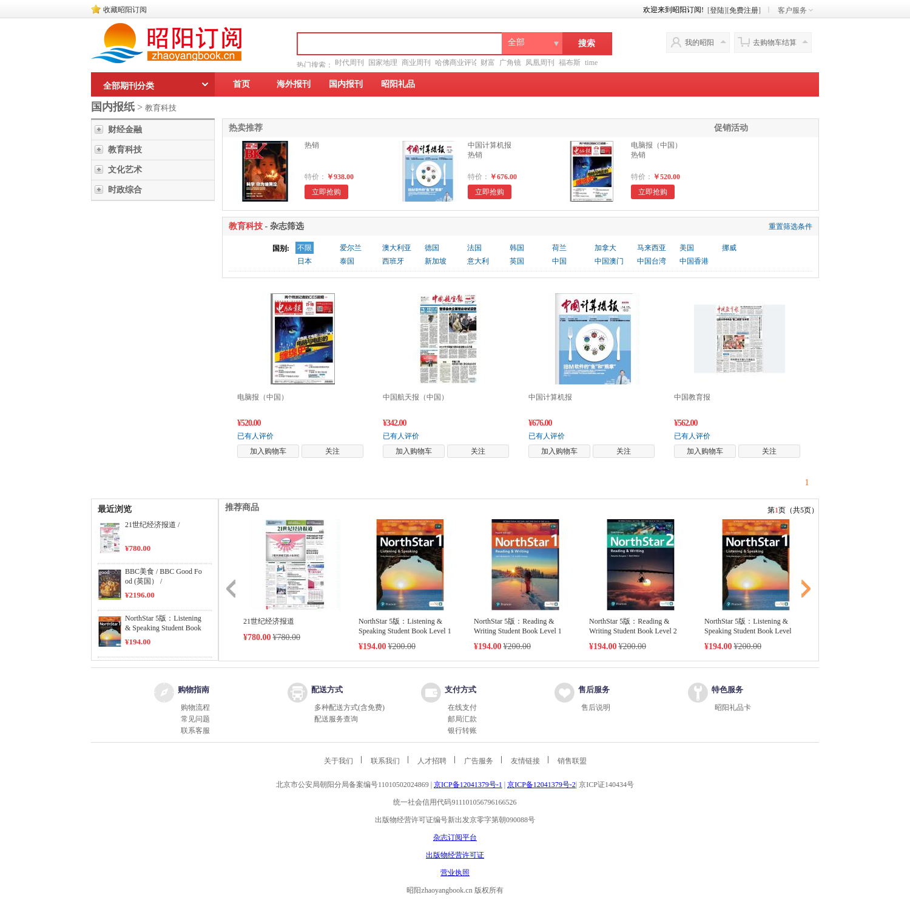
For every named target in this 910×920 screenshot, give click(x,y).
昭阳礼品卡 (733, 707)
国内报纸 (113, 107)
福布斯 (570, 62)
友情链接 (525, 761)
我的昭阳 (699, 42)
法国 (474, 248)
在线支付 (462, 707)
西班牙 (393, 261)
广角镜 (510, 62)
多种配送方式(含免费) (349, 707)
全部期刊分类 (128, 85)
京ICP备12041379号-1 (468, 784)
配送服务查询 (336, 719)
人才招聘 (432, 761)
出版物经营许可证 (455, 855)
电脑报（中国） (262, 397)
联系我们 (385, 761)
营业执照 (455, 872)
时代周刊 (349, 62)
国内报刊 (346, 84)
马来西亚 (651, 248)
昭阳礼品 (398, 84)
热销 (312, 145)
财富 (487, 62)
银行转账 (462, 730)
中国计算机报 (550, 397)
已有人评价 (255, 436)
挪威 (729, 248)
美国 (686, 248)
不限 (304, 248)
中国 (559, 261)
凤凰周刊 (539, 62)
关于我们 (338, 761)
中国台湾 (651, 261)
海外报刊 (294, 84)
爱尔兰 (351, 248)
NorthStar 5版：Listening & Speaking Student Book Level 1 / (163, 628)
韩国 (517, 248)
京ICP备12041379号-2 (541, 784)
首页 (241, 84)
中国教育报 (692, 397)
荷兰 (559, 248)
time (591, 62)
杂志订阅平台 (455, 837)
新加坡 (436, 261)
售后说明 (595, 707)
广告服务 (478, 761)
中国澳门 (609, 261)
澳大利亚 (396, 248)
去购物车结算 (775, 42)
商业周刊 (416, 62)
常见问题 (195, 719)
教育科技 (161, 107)
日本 (304, 261)
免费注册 (743, 10)
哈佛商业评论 (457, 62)
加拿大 (605, 248)
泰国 (347, 261)
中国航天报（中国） (415, 397)
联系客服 (195, 730)
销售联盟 (572, 761)
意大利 (478, 261)
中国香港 (694, 261)
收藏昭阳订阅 (125, 9)
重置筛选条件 (790, 226)
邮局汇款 (462, 719)
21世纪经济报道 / (152, 524)
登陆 (717, 10)
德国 (432, 248)
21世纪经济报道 (268, 621)
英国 (517, 261)
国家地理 (382, 62)
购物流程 (195, 707)
